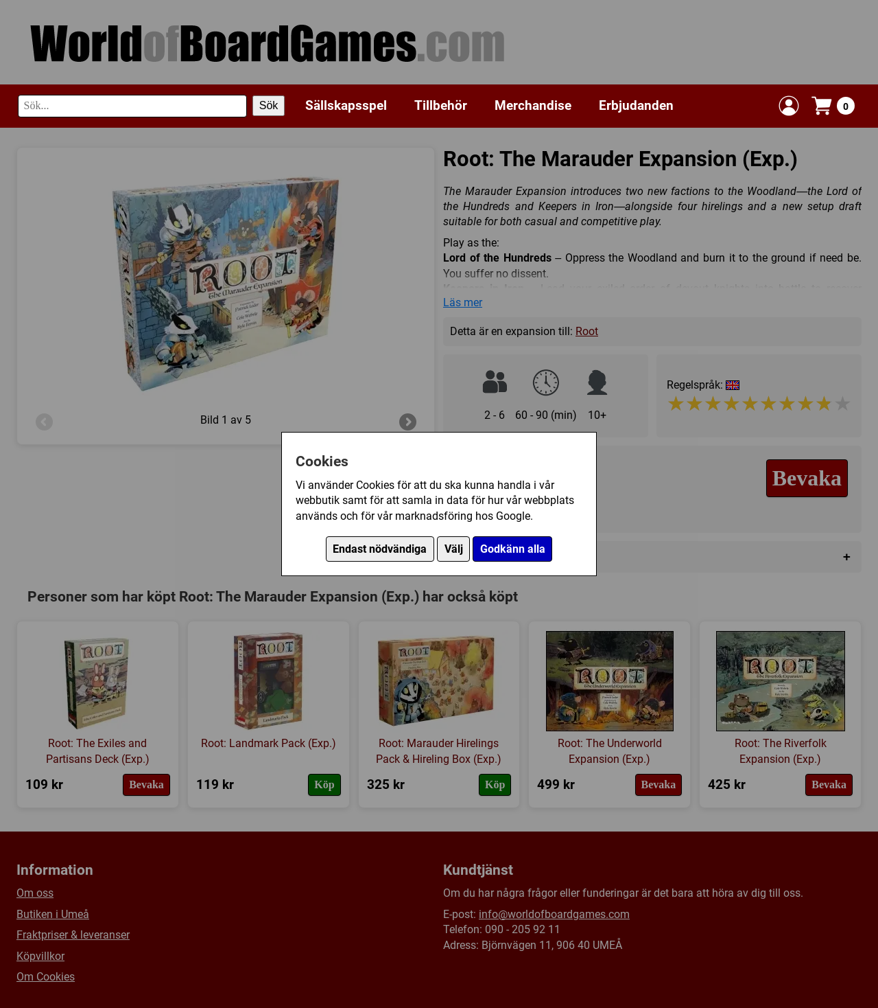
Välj (453, 548)
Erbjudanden (636, 105)
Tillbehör (440, 105)
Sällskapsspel (346, 105)
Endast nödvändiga (380, 548)
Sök (268, 105)
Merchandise (533, 105)
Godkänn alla (512, 548)
